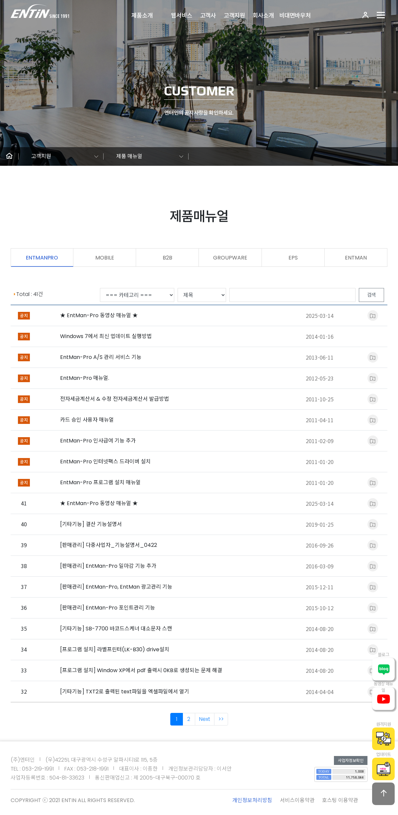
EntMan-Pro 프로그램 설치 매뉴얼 (100, 482)
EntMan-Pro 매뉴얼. (84, 378)
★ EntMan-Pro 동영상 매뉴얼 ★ (99, 315)
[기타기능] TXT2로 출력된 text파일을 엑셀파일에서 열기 (124, 691)
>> (221, 719)
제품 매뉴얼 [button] (129, 156)
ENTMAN (356, 258)
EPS (293, 258)
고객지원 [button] (41, 156)
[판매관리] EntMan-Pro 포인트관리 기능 (107, 607)
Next (204, 719)
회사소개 (263, 16)
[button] (9, 156)
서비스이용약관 (297, 800)
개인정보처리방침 (252, 800)
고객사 (208, 16)
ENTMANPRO (42, 258)
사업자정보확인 (350, 760)
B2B (167, 258)
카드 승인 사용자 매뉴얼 (87, 420)
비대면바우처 (295, 16)
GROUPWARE (230, 258)
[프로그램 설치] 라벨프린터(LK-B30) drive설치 (114, 649)
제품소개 (141, 16)
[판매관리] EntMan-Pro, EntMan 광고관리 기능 (116, 587)
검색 (371, 295)
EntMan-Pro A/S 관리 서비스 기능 (100, 357)
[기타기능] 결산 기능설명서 (91, 524)
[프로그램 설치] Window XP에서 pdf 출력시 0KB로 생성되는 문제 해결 (141, 670)
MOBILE (104, 258)
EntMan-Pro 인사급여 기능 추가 (98, 440)
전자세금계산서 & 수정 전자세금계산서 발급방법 (114, 399)
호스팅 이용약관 (340, 800)
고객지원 (234, 16)
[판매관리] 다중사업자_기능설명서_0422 (108, 545)
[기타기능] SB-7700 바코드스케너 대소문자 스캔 (116, 628)
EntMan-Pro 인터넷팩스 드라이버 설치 (105, 461)
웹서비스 (181, 16)
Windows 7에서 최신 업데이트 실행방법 (106, 336)
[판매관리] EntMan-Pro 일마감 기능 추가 (108, 566)
